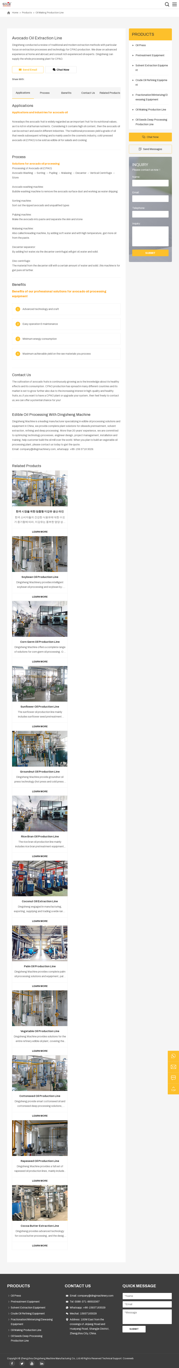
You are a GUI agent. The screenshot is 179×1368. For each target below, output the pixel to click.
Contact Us (88, 92)
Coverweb (128, 1357)
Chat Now (61, 69)
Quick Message (139, 1284)
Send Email (28, 69)
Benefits (66, 92)
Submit (134, 1327)
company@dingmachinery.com (95, 1294)
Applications (23, 92)
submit (150, 253)
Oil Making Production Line (50, 12)
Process (45, 92)
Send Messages (150, 149)
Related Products (109, 92)
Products (27, 12)
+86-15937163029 (94, 1306)
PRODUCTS (18, 1284)
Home (15, 12)
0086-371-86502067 (87, 1300)
